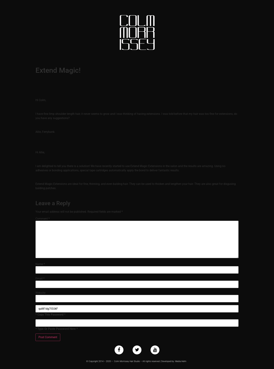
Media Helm (180, 361)
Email (40, 278)
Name (40, 264)
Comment (42, 218)
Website (40, 292)
